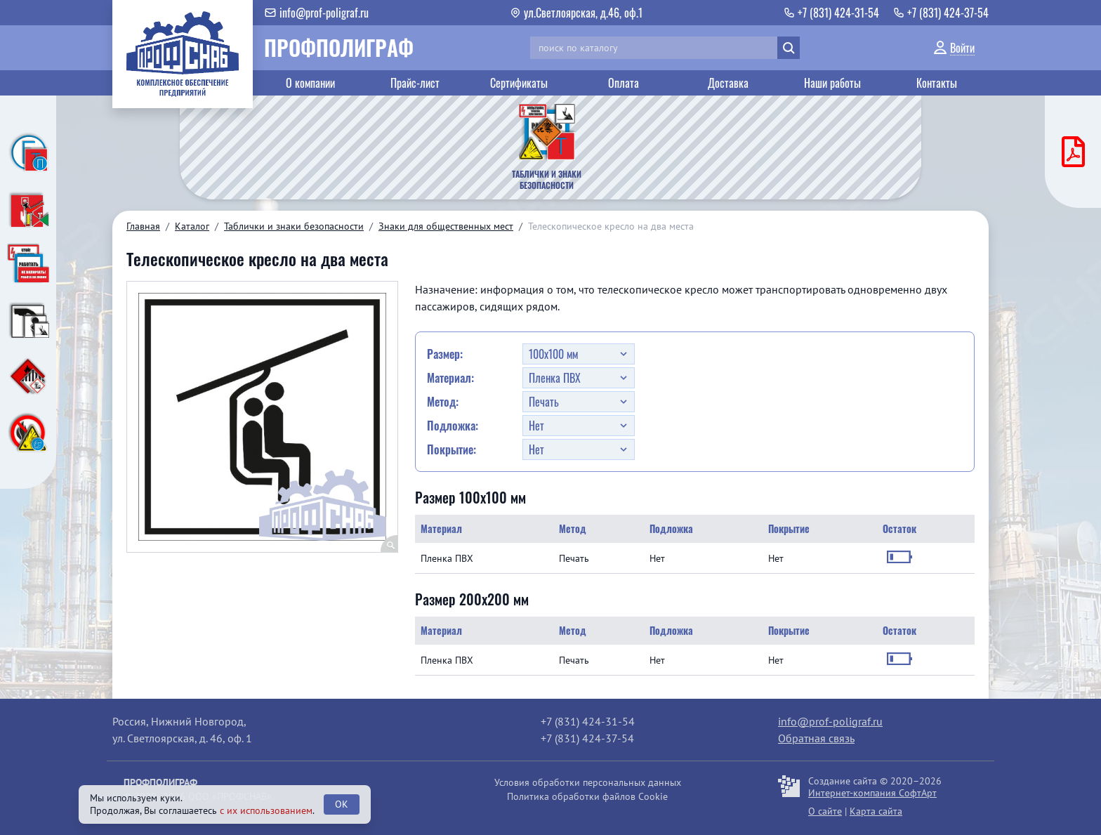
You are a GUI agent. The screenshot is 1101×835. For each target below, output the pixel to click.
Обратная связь (816, 738)
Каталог (192, 226)
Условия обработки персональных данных (587, 782)
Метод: (443, 401)
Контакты (936, 82)
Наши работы (832, 82)
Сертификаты (519, 82)
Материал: (450, 377)
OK (341, 804)
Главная (143, 226)
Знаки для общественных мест (445, 226)
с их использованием (266, 810)
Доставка (728, 82)
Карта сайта (876, 811)
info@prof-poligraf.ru (830, 721)
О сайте (825, 811)
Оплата (623, 82)
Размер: (445, 354)
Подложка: (452, 425)
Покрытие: (451, 449)
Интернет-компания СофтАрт (872, 793)
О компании (310, 82)
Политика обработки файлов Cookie (587, 796)
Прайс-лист (415, 82)
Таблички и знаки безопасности (294, 226)
